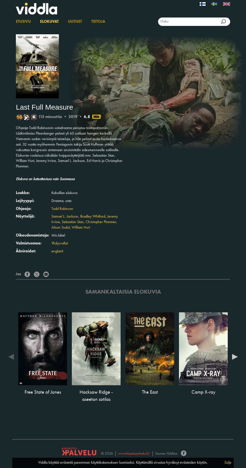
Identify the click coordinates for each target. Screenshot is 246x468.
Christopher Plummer (101, 222)
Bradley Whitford (92, 217)
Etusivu (23, 22)
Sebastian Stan (73, 222)
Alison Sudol (60, 228)
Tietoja (98, 22)
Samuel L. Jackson (64, 217)
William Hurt (81, 228)
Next (235, 356)
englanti (57, 251)
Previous (11, 356)
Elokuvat (49, 22)
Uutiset (75, 22)
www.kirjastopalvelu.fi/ (134, 454)
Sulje (227, 463)
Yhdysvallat (59, 243)
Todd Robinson (62, 209)
